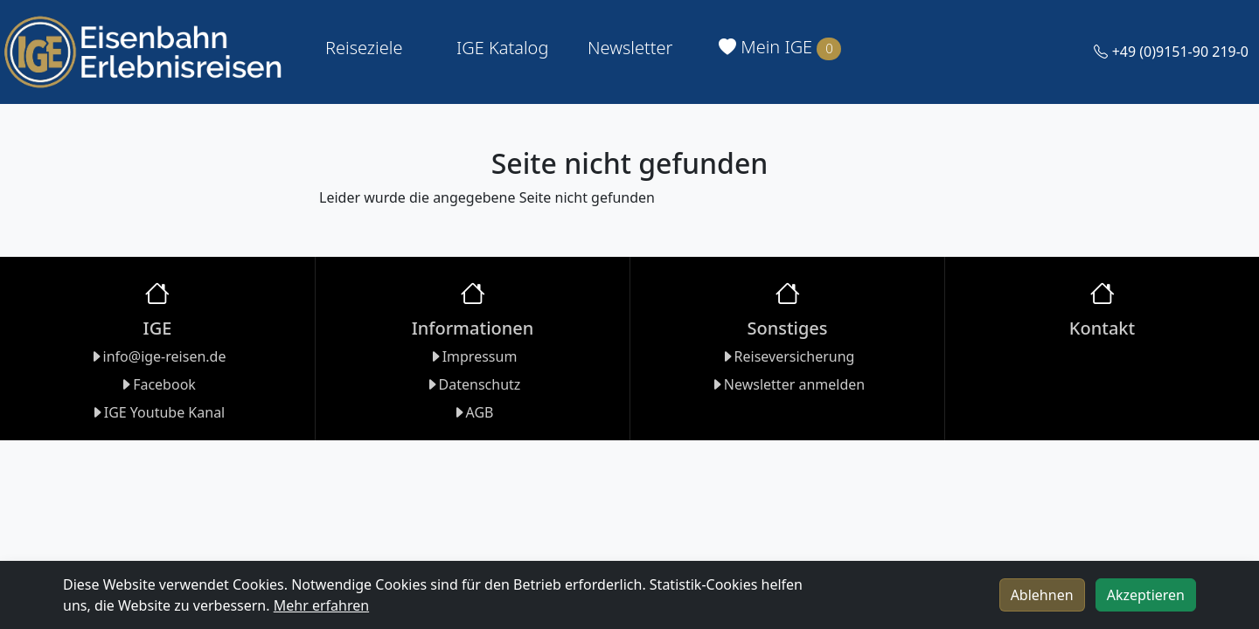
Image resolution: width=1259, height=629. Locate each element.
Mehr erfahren (321, 605)
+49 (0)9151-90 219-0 (1171, 51)
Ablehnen (1042, 595)
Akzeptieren (1146, 595)
